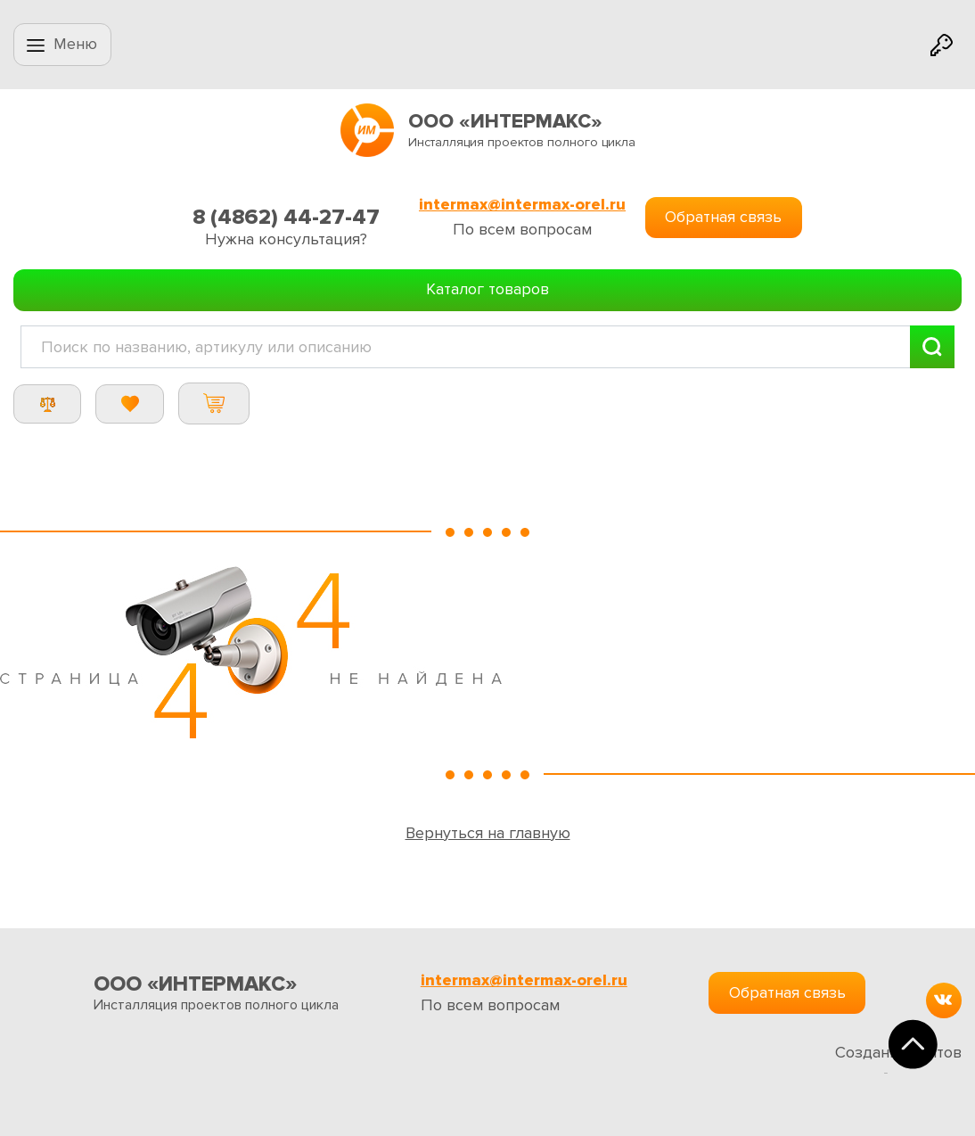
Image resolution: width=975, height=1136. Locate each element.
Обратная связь (723, 216)
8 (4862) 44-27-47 (286, 217)
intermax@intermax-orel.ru (522, 204)
